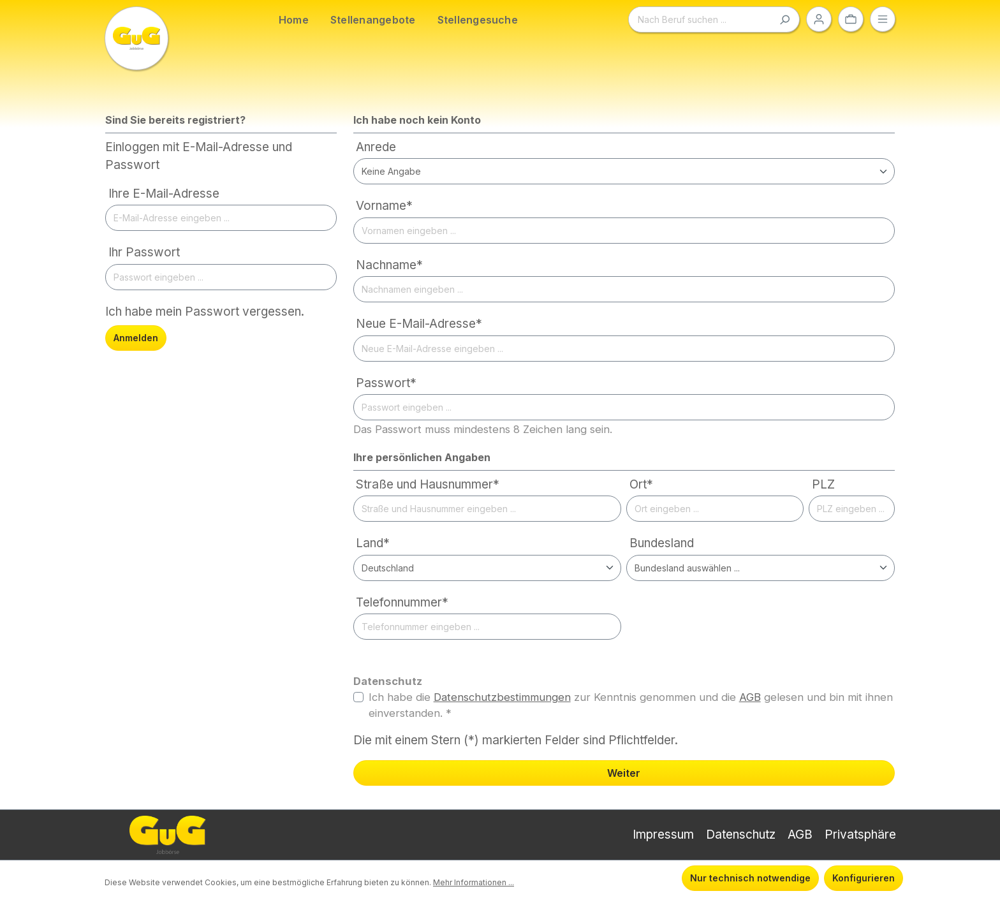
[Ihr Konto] (819, 19)
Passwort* (386, 383)
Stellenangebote (373, 19)
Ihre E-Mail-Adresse (163, 193)
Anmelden (136, 337)
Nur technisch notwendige (750, 877)
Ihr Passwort (144, 252)
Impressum (663, 834)
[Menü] (882, 19)
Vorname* (384, 205)
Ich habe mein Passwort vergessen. (204, 311)
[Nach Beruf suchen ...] (699, 19)
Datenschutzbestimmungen (502, 697)
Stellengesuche (478, 19)
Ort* (641, 484)
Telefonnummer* (402, 602)
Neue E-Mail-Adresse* (419, 323)
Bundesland (661, 543)
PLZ (823, 484)
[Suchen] (784, 19)
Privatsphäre (860, 834)
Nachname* (389, 265)
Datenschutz (741, 834)
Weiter (623, 773)
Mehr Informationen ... (473, 882)
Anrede (376, 147)
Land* (373, 543)
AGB (750, 697)
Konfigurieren (863, 877)
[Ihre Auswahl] (851, 19)
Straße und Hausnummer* (427, 484)
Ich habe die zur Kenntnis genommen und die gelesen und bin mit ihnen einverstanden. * (631, 705)
